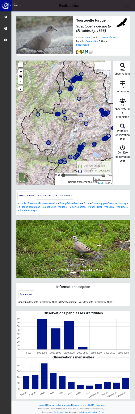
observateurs (63, 195)
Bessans (32, 203)
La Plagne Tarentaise (28, 206)
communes (27, 195)
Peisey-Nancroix (77, 206)
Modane (62, 206)
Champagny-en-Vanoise (104, 203)
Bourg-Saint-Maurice (70, 203)
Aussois (21, 203)
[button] (20, 76)
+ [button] (21, 72)
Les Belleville (49, 206)
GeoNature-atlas (61, 412)
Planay (91, 206)
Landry (122, 203)
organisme (44, 195)
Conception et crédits (81, 405)
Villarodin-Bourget (27, 210)
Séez (100, 206)
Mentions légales (99, 405)
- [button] (21, 81)
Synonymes (26, 294)
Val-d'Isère (122, 206)
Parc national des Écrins (93, 412)
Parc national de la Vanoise (59, 405)
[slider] (63, 175)
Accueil (43, 405)
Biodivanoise (69, 6)
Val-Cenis (109, 206)
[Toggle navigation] (126, 6)
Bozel (86, 203)
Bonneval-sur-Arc (48, 203)
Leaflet (101, 183)
